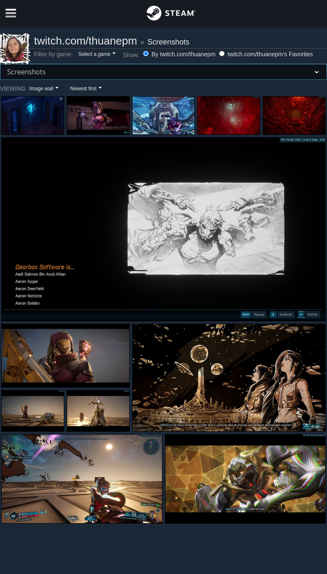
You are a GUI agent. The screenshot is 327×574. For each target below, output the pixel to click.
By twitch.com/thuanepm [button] (180, 54)
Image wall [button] (41, 89)
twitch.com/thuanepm (85, 40)
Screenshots (168, 42)
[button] (96, 54)
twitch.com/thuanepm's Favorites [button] (266, 54)
